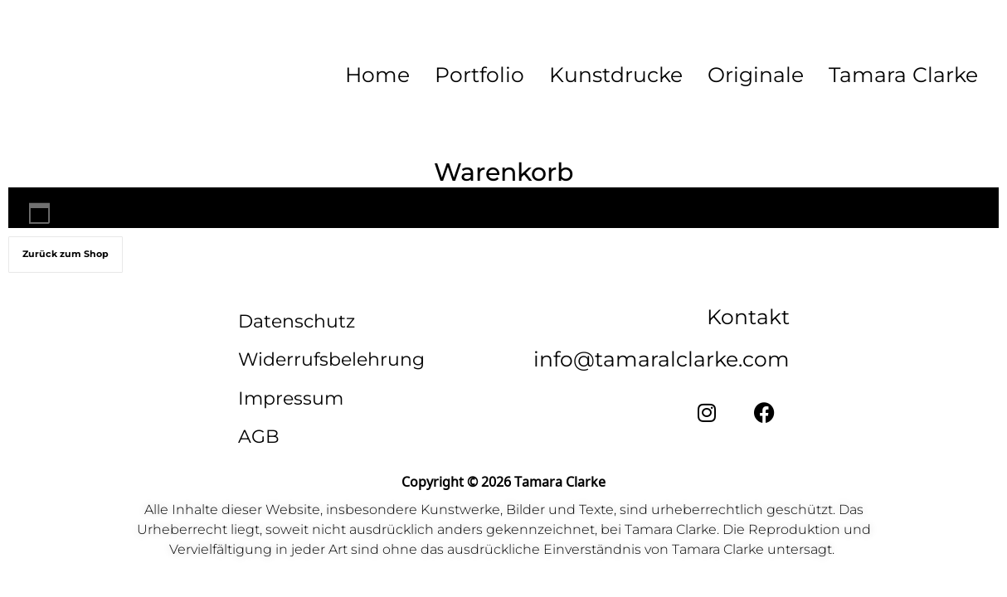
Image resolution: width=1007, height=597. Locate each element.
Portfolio (479, 74)
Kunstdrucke (616, 74)
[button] (907, 75)
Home (377, 74)
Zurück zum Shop (65, 254)
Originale (756, 74)
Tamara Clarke (903, 74)
